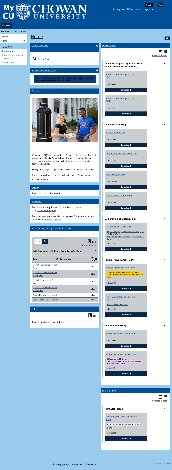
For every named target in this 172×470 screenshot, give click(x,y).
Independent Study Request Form (121, 354)
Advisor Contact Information (119, 195)
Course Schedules (40, 45)
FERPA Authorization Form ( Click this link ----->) (121, 298)
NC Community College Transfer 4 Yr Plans (51, 228)
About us (77, 464)
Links (34, 309)
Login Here (148, 9)
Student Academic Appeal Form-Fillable (120, 99)
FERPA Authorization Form (117, 304)
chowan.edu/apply (46, 210)
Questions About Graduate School (121, 153)
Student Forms (109, 45)
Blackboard (8, 51)
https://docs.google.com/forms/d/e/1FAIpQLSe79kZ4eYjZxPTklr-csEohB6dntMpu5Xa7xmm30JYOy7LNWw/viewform (125, 235)
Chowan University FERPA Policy (120, 267)
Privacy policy (61, 464)
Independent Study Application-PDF (122, 333)
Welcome (36, 91)
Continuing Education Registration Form (121, 418)
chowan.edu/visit (53, 219)
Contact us (91, 464)
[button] (45, 241)
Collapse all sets (88, 245)
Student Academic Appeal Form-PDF (120, 75)
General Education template (45, 295)
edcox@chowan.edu (41, 179)
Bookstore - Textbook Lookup (13, 57)
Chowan (35, 187)
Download (134, 89)
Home (6, 25)
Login (149, 5)
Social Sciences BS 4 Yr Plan (45, 299)
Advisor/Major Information (44, 70)
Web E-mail (8, 62)
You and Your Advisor (115, 132)
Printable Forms (109, 390)
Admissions (37, 201)
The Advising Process (115, 174)
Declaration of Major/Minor (118, 226)
